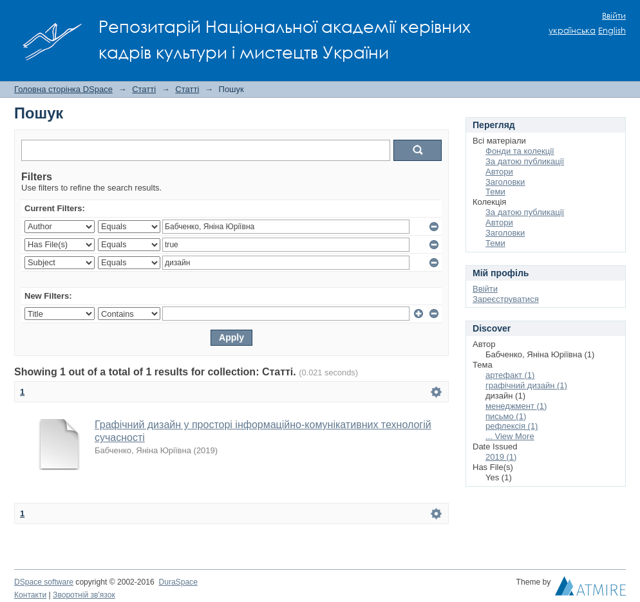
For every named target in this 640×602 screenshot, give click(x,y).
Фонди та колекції (519, 151)
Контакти (30, 594)
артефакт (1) (509, 375)
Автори (499, 171)
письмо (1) (505, 416)
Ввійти (614, 15)
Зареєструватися (506, 299)
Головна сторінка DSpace (63, 89)
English (612, 30)
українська (572, 30)
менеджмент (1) (516, 406)
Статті (144, 89)
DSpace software (43, 582)
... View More (509, 436)
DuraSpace (177, 582)
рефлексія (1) (511, 426)
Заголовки (505, 182)
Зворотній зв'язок (84, 594)
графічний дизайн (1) (526, 385)
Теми (495, 191)
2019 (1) (500, 457)
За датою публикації (524, 161)
